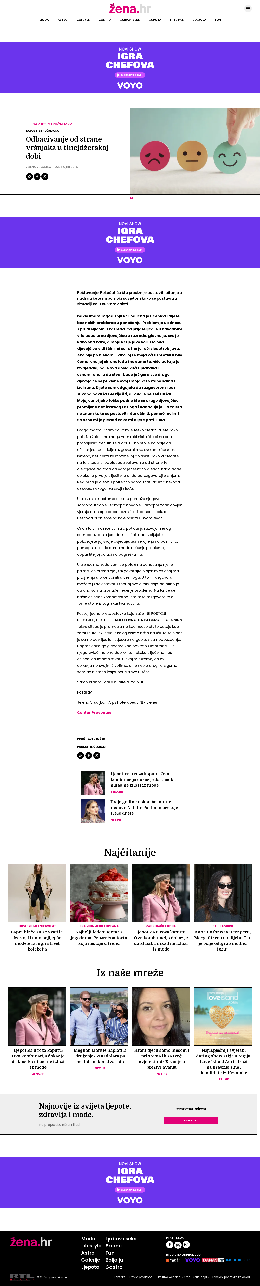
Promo (113, 1246)
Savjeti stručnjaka (52, 124)
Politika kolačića (169, 1277)
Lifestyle (177, 20)
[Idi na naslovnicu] (130, 12)
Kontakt (119, 1277)
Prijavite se (191, 1121)
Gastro (105, 20)
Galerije (83, 20)
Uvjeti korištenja (195, 1277)
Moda (44, 20)
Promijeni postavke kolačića (230, 1277)
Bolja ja (199, 20)
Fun (218, 20)
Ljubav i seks (130, 20)
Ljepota (155, 20)
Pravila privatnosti (141, 1277)
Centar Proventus (94, 712)
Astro (63, 20)
